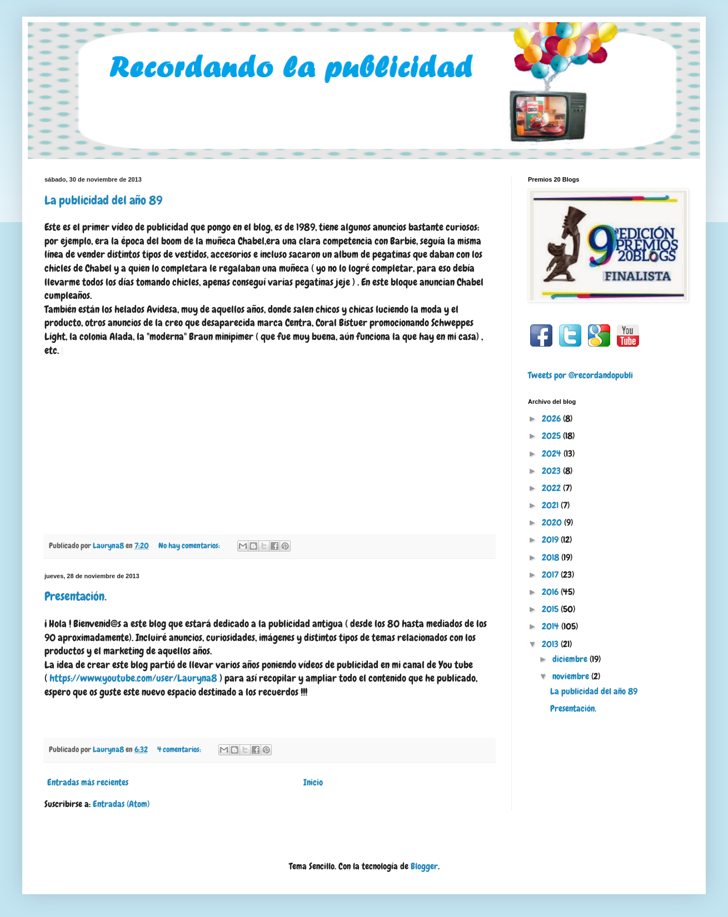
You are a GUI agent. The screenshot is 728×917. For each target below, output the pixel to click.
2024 (553, 453)
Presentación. (75, 596)
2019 (551, 539)
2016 (551, 592)
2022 (552, 488)
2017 (551, 574)
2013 (551, 644)
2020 (553, 522)
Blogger (424, 866)
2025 (552, 436)
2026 (552, 418)
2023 (552, 471)
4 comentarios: (180, 749)
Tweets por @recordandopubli (580, 375)
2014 (551, 626)
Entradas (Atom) (121, 804)
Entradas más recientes (87, 782)
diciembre (571, 659)
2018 (551, 557)
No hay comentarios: (190, 545)
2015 (551, 609)
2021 (551, 505)
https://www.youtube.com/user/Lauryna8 (133, 678)
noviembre (571, 676)
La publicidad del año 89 (103, 200)
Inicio (313, 782)
